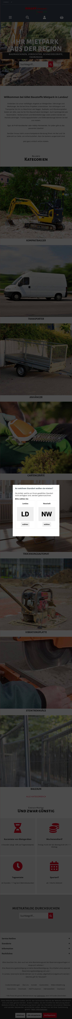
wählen (25, 524)
